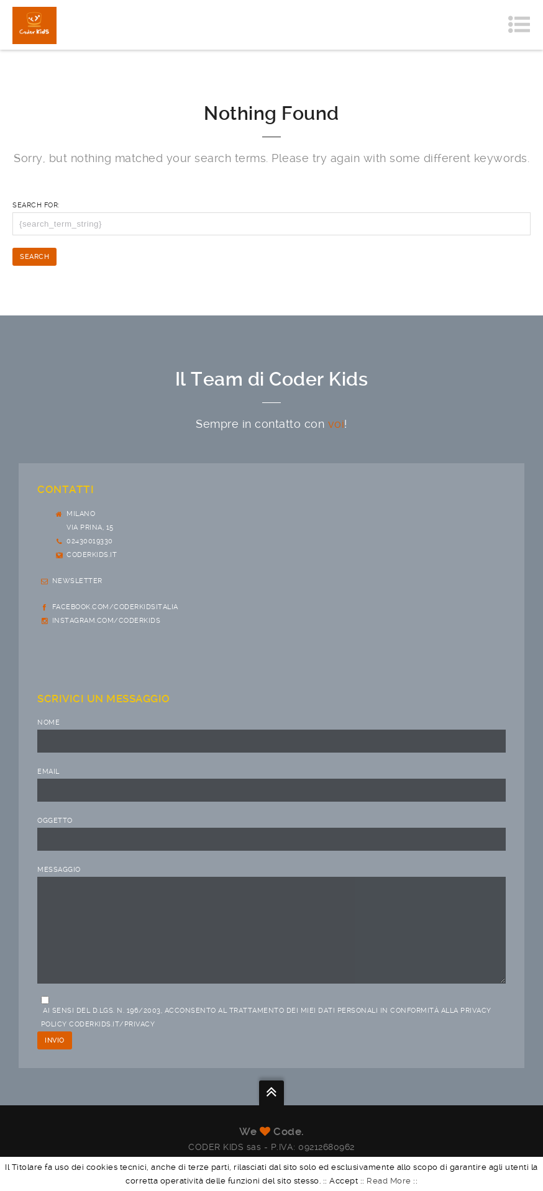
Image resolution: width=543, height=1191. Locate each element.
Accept (343, 1180)
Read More (389, 1180)
